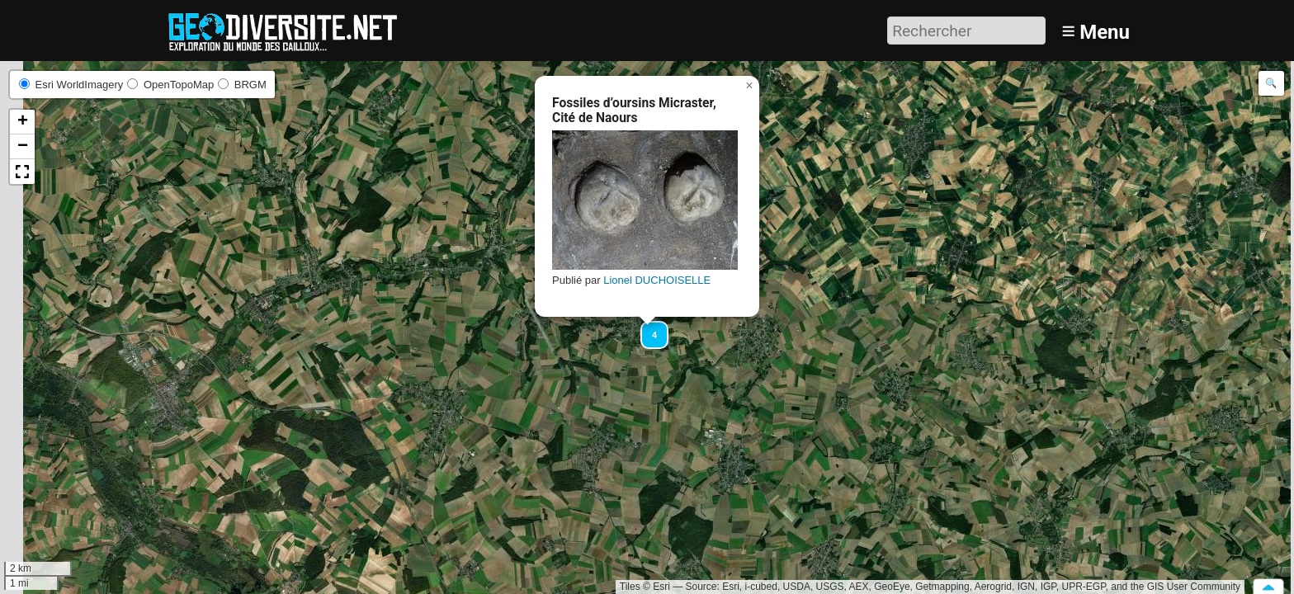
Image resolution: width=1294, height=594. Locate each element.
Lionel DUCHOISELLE (657, 280)
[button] (647, 327)
